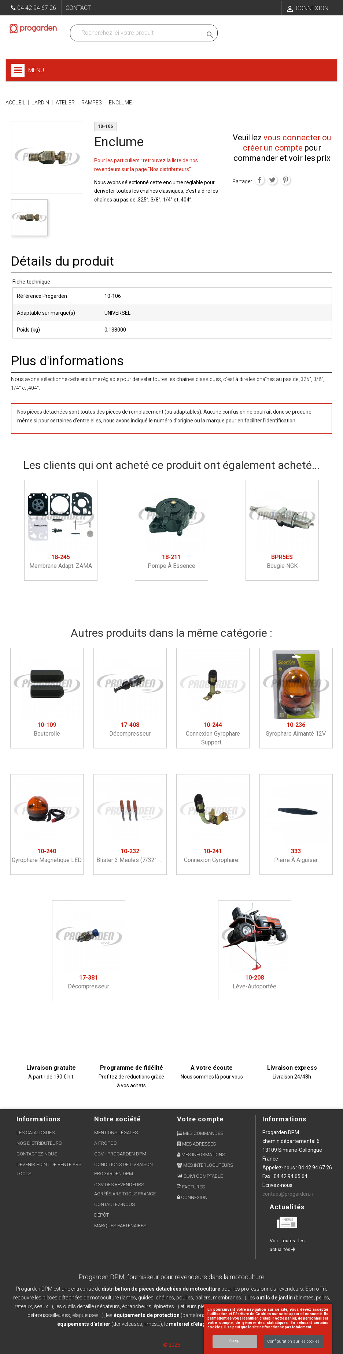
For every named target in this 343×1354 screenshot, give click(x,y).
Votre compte (200, 1119)
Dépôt (101, 1215)
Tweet (272, 180)
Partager (259, 180)
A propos (105, 1143)
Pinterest (285, 180)
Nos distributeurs (39, 1143)
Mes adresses (196, 1144)
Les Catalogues (35, 1132)
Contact (78, 7)
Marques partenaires (120, 1225)
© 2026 (171, 1345)
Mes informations (201, 1154)
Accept (235, 1340)
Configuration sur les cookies (293, 1341)
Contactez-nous (36, 1154)
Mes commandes (200, 1133)
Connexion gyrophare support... (213, 733)
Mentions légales (116, 1132)
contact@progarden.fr (288, 1194)
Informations (284, 1119)
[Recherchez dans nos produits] (138, 33)
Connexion (192, 1197)
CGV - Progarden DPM (120, 1154)
